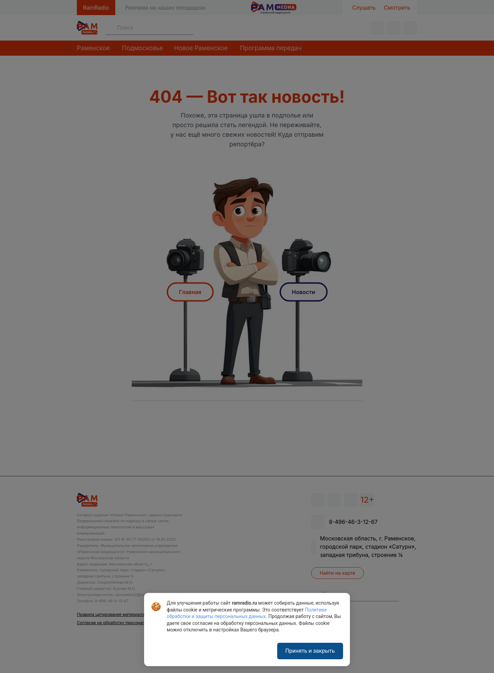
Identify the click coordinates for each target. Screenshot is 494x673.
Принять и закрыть (310, 651)
